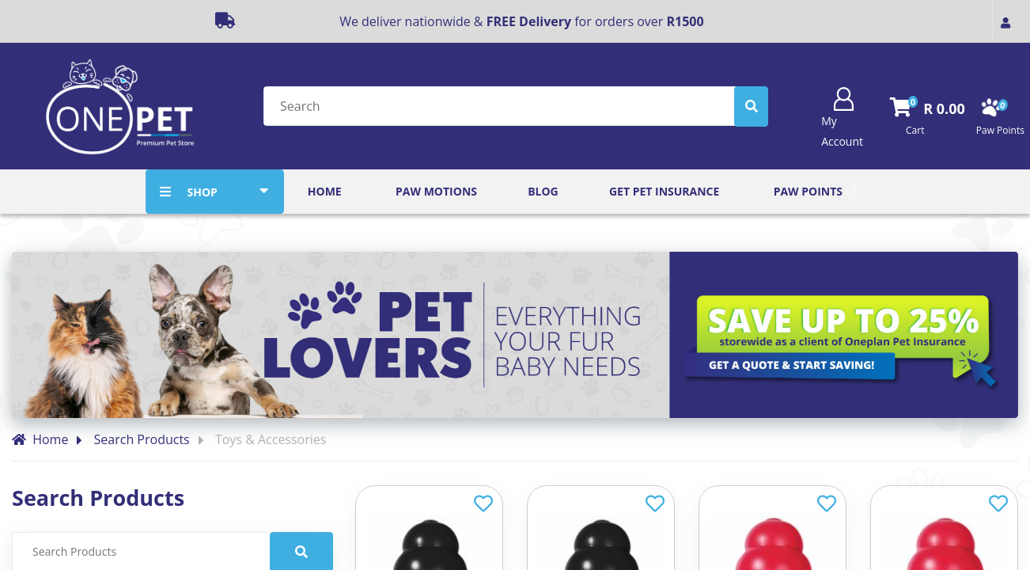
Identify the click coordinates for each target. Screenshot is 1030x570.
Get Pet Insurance (664, 191)
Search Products (142, 439)
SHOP (202, 192)
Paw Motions (436, 191)
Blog (543, 191)
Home (325, 191)
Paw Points (817, 192)
